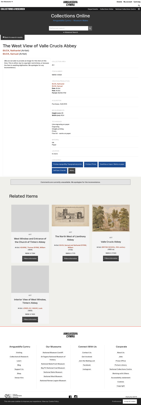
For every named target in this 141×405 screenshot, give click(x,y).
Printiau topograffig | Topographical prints (67, 164)
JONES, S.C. (27, 308)
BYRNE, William (39, 247)
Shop (19, 373)
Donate (119, 2)
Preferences (116, 401)
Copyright (121, 386)
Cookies (120, 382)
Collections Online (106, 9)
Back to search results (13, 37)
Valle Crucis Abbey (111, 241)
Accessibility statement (120, 378)
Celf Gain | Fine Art (59, 170)
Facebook (87, 365)
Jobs (121, 357)
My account (127, 2)
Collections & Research (13, 9)
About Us (120, 352)
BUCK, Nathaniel (12, 50)
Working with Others (120, 373)
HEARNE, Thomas (26, 247)
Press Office (121, 361)
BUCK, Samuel (10, 53)
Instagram (87, 369)
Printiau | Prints (90, 164)
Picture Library (121, 365)
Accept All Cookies (130, 401)
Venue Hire (19, 378)
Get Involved (87, 357)
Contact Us (86, 352)
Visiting (19, 352)
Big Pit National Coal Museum (53, 368)
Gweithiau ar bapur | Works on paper (112, 164)
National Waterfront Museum (53, 364)
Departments (93, 9)
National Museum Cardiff (53, 352)
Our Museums (7, 2)
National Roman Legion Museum (53, 381)
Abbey (72, 170)
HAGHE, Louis (37, 308)
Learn (19, 361)
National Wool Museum (53, 376)
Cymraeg (137, 2)
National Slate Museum (53, 372)
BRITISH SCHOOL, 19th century (113, 247)
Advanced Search (70, 32)
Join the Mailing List (87, 361)
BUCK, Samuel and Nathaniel (70, 245)
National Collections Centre (125, 9)
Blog (19, 365)
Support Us (19, 369)
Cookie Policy (54, 401)
